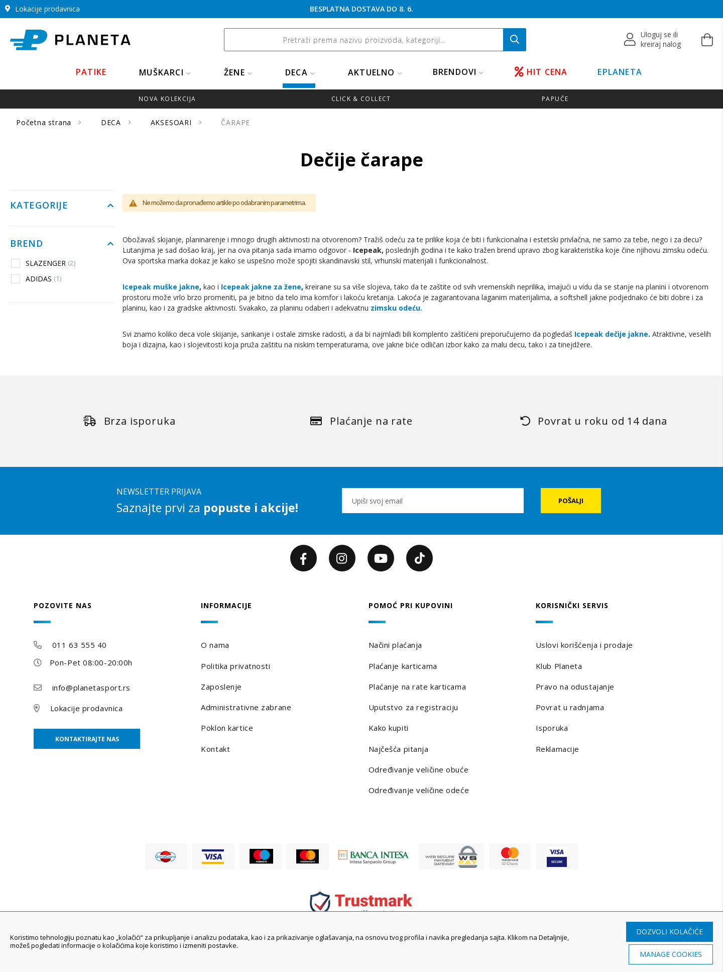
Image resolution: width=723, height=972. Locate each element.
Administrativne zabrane (246, 707)
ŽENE (234, 72)
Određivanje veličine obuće (419, 769)
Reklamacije (557, 749)
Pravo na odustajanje (575, 687)
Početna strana (45, 122)
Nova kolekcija (167, 98)
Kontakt (215, 749)
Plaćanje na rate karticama (417, 687)
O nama (215, 645)
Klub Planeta (559, 666)
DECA (296, 72)
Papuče (555, 98)
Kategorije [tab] (39, 206)
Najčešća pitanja (399, 749)
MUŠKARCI (161, 72)
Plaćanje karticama (403, 666)
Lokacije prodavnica (86, 708)
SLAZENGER (43, 262)
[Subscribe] (571, 500)
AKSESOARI (172, 122)
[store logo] (70, 40)
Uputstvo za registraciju (413, 707)
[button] (653, 39)
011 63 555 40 (79, 645)
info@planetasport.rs (91, 688)
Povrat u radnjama (570, 707)
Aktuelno (371, 72)
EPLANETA (619, 71)
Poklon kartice (227, 728)
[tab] (110, 612)
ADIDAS (36, 278)
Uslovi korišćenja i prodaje (584, 645)
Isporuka (552, 728)
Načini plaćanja (395, 645)
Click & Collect (361, 98)
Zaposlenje (221, 687)
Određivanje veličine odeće (419, 790)
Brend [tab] (26, 244)
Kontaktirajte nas (87, 739)
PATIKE (91, 71)
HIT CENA (541, 71)
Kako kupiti (389, 728)
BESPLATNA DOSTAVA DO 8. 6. (361, 9)
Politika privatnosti (235, 666)
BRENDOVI (455, 71)
